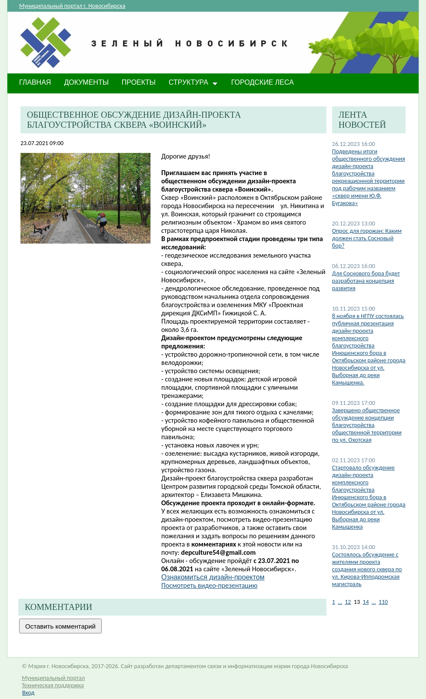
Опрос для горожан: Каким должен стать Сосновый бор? (367, 238)
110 (383, 602)
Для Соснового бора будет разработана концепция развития (366, 281)
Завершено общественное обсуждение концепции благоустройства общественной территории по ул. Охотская (367, 425)
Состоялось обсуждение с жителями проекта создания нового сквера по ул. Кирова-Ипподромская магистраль (367, 569)
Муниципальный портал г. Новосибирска (72, 6)
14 (366, 602)
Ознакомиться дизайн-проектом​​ (213, 577)
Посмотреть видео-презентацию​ (209, 585)
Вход (28, 692)
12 (348, 602)
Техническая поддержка (53, 685)
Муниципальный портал (53, 678)
